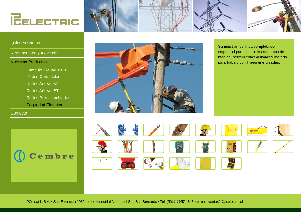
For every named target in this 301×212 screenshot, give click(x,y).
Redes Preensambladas (48, 97)
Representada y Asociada (34, 53)
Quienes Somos (25, 43)
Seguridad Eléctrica (44, 104)
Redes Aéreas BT (42, 90)
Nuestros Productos (29, 61)
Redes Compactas (43, 76)
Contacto (19, 113)
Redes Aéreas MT (42, 83)
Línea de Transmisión (46, 69)
